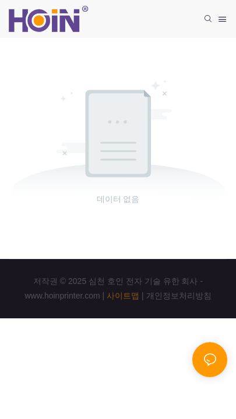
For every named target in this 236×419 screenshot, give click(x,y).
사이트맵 (123, 295)
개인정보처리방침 (179, 295)
